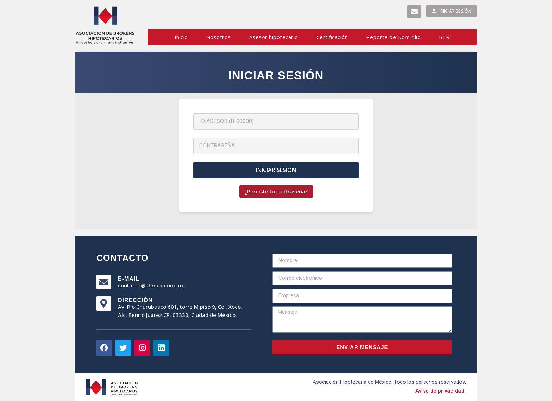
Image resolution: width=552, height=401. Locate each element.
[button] (414, 11)
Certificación (332, 36)
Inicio (181, 36)
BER (444, 36)
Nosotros (218, 36)
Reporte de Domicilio (393, 36)
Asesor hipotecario (273, 36)
